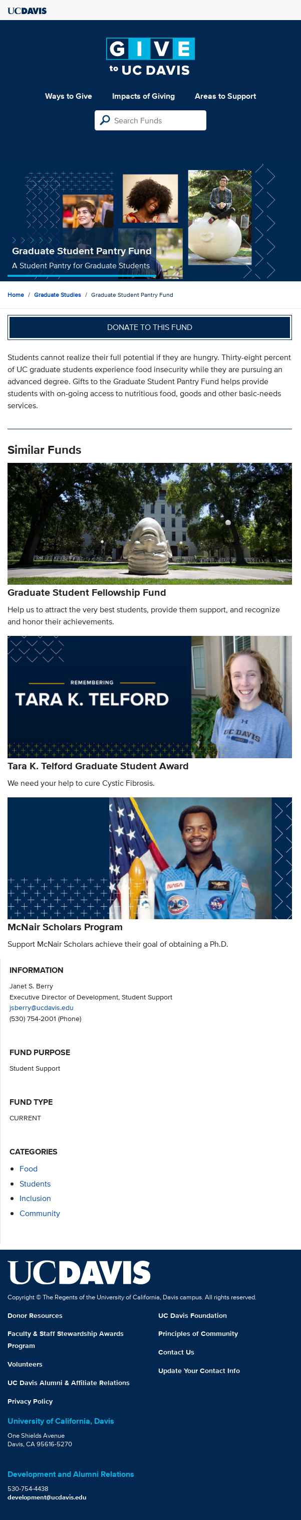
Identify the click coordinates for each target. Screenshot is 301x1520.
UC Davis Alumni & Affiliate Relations (69, 1383)
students (35, 1184)
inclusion (35, 1198)
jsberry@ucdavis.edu (42, 1007)
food (29, 1168)
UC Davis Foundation (192, 1315)
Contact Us (176, 1352)
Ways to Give (68, 96)
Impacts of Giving (143, 96)
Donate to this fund (149, 327)
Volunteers (25, 1364)
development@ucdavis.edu (47, 1497)
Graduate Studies (57, 294)
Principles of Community (198, 1333)
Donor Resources (35, 1315)
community (40, 1213)
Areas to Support (225, 96)
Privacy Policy (30, 1401)
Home (16, 294)
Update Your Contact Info (199, 1371)
